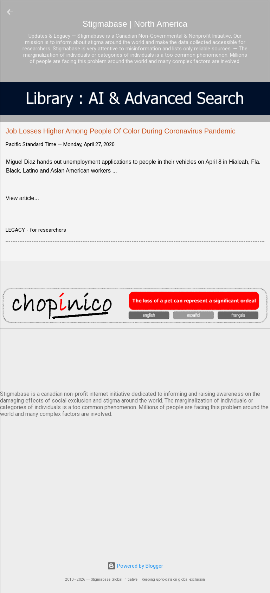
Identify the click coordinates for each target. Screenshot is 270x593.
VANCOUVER (135, 358)
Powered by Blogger (135, 566)
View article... (22, 198)
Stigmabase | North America (135, 24)
